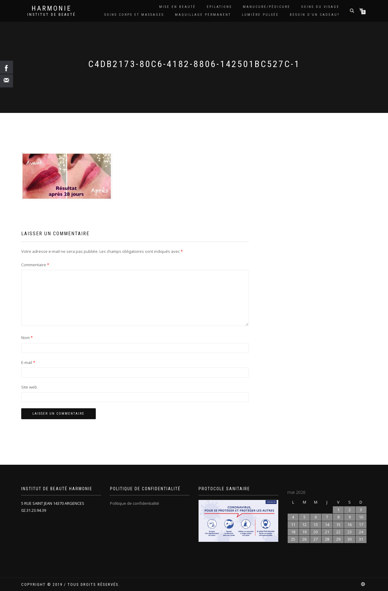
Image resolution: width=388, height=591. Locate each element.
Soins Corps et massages (134, 15)
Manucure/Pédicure (266, 7)
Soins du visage (320, 7)
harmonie (52, 8)
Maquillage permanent (203, 15)
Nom (27, 337)
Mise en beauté (177, 7)
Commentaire (35, 264)
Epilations (219, 7)
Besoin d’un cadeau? (315, 15)
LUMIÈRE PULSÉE (260, 15)
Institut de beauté (51, 14)
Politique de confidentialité (134, 503)
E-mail (28, 362)
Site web (29, 387)
